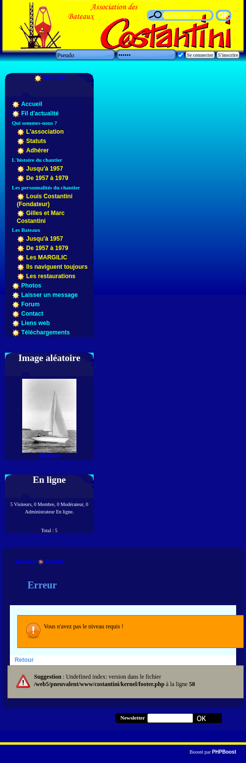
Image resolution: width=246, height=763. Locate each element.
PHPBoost (224, 752)
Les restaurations (50, 276)
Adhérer (37, 150)
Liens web (35, 323)
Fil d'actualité (40, 113)
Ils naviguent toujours (57, 266)
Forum (30, 304)
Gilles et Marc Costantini (41, 217)
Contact (32, 313)
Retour (24, 659)
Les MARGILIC (46, 257)
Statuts (36, 141)
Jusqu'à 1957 (44, 168)
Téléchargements (45, 332)
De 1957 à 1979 (47, 178)
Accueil (54, 77)
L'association (45, 131)
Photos (31, 285)
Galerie (49, 456)
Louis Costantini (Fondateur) (44, 200)
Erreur (55, 561)
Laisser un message (49, 294)
